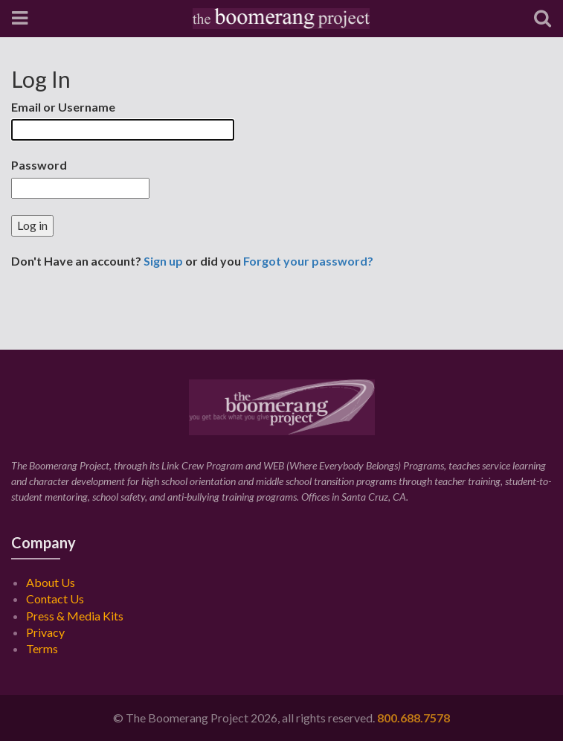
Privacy (45, 632)
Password (39, 165)
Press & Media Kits (74, 616)
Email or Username (63, 107)
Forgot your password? (308, 261)
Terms (42, 648)
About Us (50, 582)
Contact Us (55, 598)
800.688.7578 (413, 717)
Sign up (163, 261)
